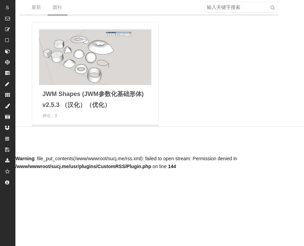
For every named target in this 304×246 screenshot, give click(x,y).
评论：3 (49, 115)
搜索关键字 (204, 1)
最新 (36, 7)
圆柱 (57, 7)
